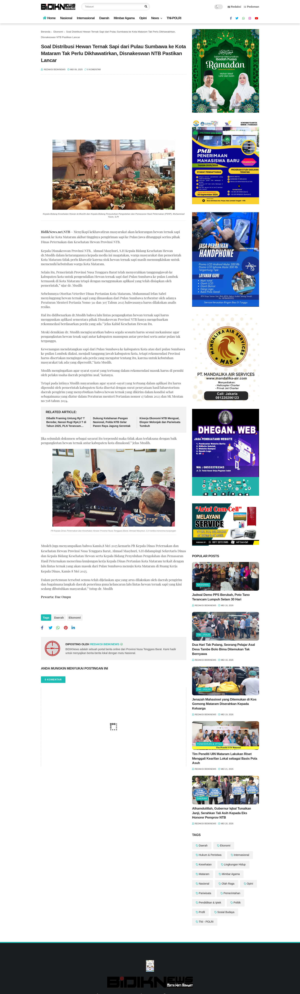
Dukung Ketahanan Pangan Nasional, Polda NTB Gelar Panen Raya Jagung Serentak (111, 422)
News (155, 18)
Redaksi (234, 6)
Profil (202, 912)
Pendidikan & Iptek (209, 744)
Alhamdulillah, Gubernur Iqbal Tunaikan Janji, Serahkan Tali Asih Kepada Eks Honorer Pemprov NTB (221, 813)
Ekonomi (58, 31)
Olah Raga (228, 883)
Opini (143, 18)
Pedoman (251, 6)
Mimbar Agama (124, 18)
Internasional (86, 18)
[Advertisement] (113, 109)
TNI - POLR (203, 635)
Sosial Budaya (226, 912)
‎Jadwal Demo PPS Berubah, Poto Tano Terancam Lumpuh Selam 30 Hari (221, 597)
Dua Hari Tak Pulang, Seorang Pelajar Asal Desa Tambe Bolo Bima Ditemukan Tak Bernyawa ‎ (223, 649)
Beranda (45, 31)
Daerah (104, 18)
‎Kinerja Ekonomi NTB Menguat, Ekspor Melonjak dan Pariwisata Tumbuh (159, 422)
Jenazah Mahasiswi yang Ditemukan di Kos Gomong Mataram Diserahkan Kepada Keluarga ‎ (224, 704)
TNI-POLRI (174, 18)
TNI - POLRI (204, 689)
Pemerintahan (231, 893)
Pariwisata (205, 893)
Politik (236, 902)
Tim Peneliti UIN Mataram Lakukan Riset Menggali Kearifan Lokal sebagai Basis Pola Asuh (224, 758)
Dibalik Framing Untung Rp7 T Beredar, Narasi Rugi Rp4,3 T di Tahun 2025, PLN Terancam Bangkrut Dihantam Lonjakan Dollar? (66, 422)
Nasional (66, 18)
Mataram (204, 874)
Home (49, 18)
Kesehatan (205, 864)
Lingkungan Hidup (235, 864)
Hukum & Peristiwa (210, 854)
